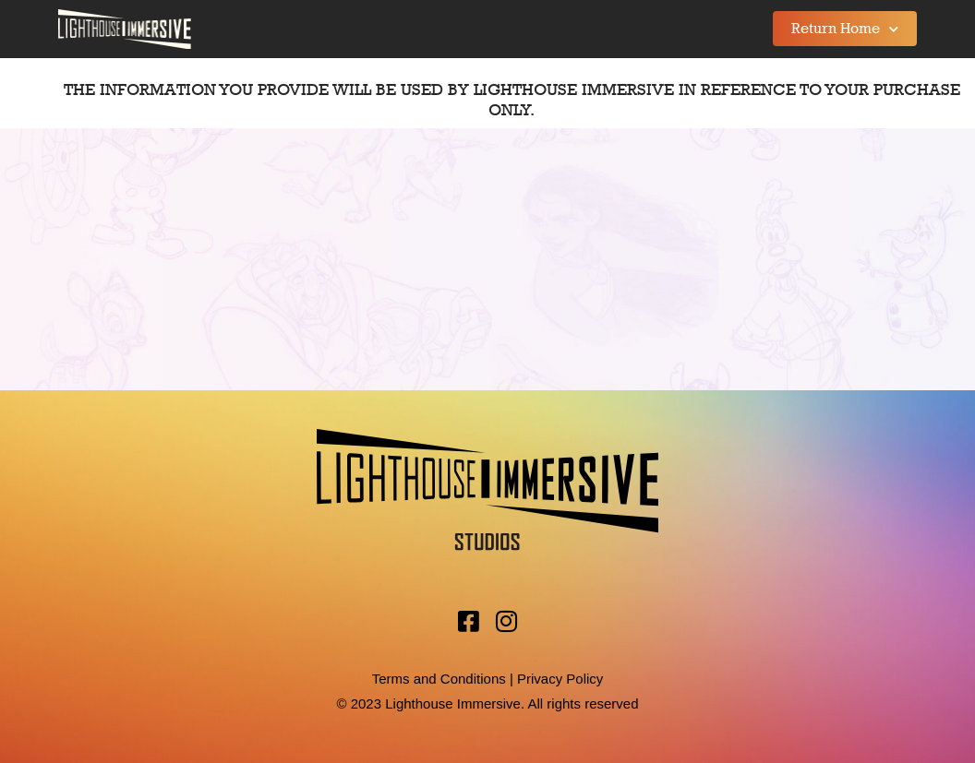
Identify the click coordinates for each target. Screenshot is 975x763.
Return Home (844, 29)
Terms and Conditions (439, 678)
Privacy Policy (560, 678)
